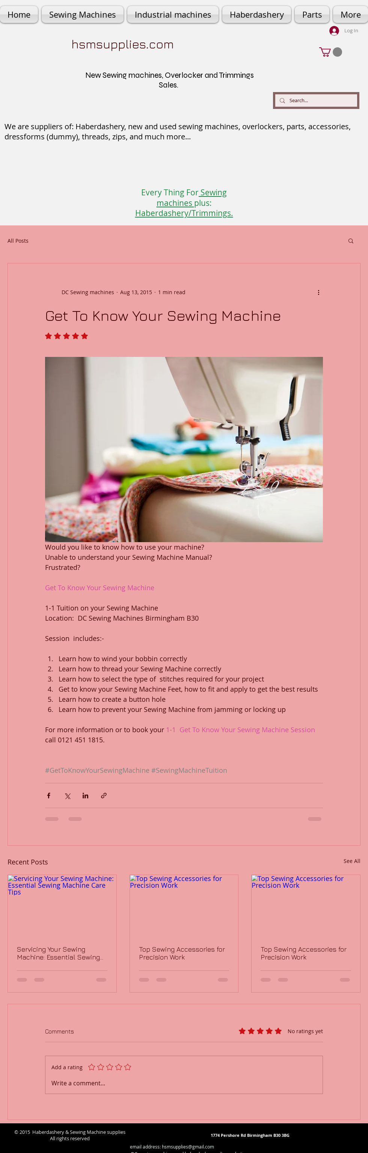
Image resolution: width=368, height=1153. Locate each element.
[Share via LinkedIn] (85, 795)
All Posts (18, 240)
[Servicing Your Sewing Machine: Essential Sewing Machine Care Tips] (62, 905)
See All (352, 860)
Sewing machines (192, 197)
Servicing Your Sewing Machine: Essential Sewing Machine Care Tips (58, 953)
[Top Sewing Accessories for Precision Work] (184, 905)
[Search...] (315, 100)
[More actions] (318, 291)
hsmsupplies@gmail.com (188, 1147)
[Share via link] (103, 795)
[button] (330, 52)
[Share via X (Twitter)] (67, 795)
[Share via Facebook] (48, 795)
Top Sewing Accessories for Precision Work (182, 953)
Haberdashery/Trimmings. (184, 213)
